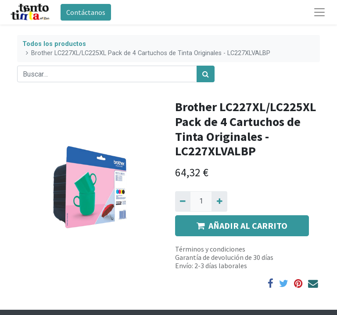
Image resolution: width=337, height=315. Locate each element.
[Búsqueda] (206, 74)
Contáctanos (85, 12)
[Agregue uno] (219, 201)
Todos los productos (54, 44)
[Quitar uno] (182, 201)
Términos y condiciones (210, 249)
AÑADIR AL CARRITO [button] (242, 225)
